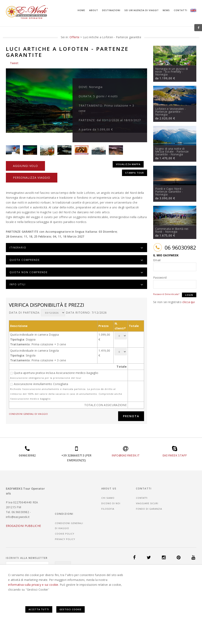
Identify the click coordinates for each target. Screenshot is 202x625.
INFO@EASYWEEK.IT (126, 449)
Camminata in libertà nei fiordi (171, 230)
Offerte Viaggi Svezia (19, 577)
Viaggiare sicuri (148, 497)
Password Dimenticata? (166, 293)
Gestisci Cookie (176, 606)
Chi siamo (110, 492)
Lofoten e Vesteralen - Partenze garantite (170, 110)
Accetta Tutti (144, 606)
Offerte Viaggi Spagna (172, 574)
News (166, 10)
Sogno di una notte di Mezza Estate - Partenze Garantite (172, 151)
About (93, 10)
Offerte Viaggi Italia (154, 571)
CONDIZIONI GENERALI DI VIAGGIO (28, 407)
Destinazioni (111, 10)
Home (81, 10)
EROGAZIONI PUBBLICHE (23, 520)
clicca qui (188, 302)
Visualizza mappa (127, 159)
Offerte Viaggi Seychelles (139, 574)
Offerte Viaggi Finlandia (56, 571)
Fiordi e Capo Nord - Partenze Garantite (169, 190)
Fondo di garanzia (150, 503)
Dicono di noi (113, 497)
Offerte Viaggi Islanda (124, 571)
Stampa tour (134, 167)
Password (160, 277)
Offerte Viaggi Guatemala (91, 571)
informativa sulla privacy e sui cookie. (33, 605)
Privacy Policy (180, 513)
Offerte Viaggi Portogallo (103, 574)
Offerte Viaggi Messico (35, 574)
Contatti (180, 10)
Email (156, 260)
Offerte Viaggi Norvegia (67, 574)
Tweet (14, 63)
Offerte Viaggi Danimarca (22, 571)
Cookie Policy (179, 507)
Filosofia (110, 503)
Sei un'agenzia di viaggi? (141, 10)
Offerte (74, 37)
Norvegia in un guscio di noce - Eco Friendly (171, 70)
